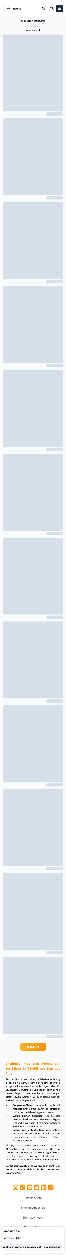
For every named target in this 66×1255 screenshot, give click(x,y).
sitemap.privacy (33, 1217)
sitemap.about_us (33, 1208)
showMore (33, 1046)
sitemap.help (33, 1198)
